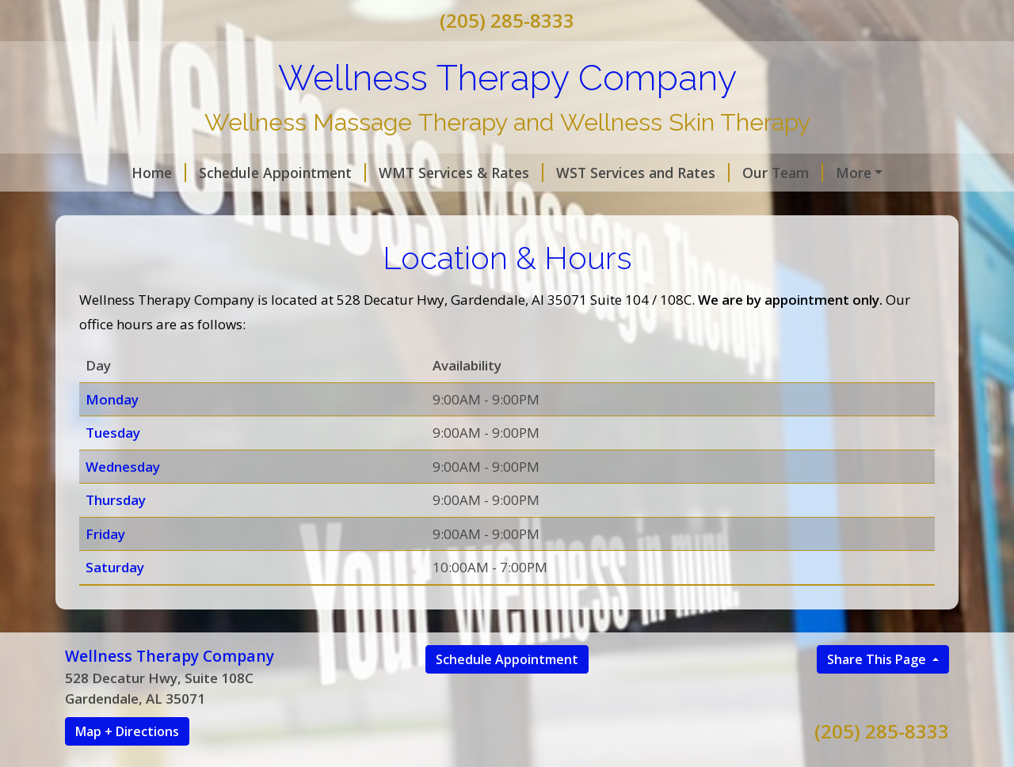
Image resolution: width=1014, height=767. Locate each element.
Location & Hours (312, 205)
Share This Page (878, 692)
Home (105, 172)
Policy (105, 205)
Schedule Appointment (228, 172)
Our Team (728, 172)
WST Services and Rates (589, 172)
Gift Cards (425, 205)
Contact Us (189, 205)
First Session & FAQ (855, 172)
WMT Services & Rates (407, 172)
